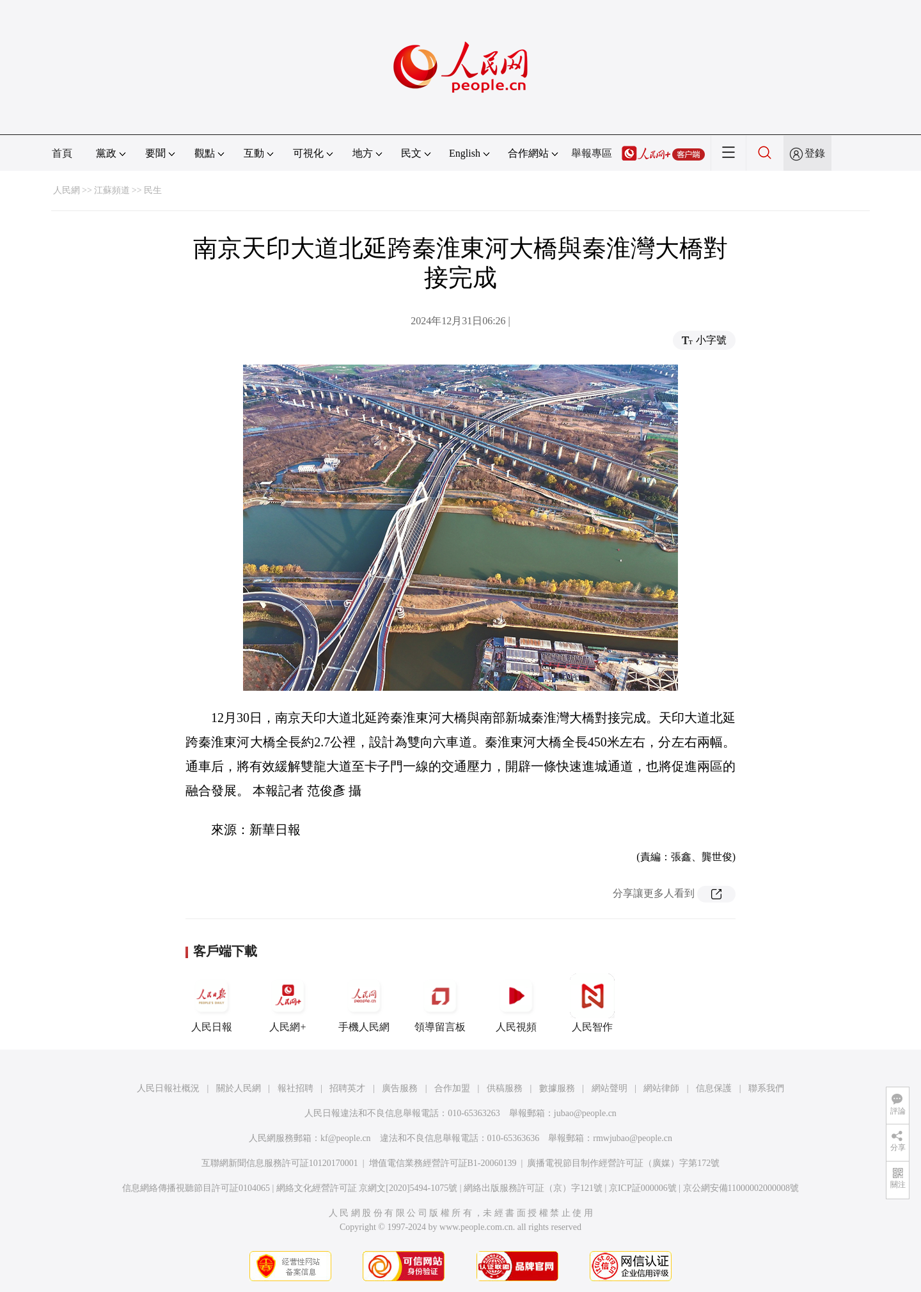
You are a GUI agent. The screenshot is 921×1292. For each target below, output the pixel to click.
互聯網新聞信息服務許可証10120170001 (279, 1163)
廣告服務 (400, 1088)
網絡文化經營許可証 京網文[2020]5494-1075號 (367, 1188)
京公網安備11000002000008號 (741, 1188)
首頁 (62, 153)
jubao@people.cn (585, 1113)
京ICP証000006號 (643, 1188)
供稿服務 (505, 1088)
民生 (153, 190)
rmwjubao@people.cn (632, 1138)
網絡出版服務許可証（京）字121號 (533, 1188)
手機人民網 (364, 1002)
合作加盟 (452, 1088)
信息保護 (714, 1088)
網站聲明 (609, 1088)
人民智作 (592, 1002)
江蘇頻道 (112, 190)
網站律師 (661, 1088)
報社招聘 (295, 1088)
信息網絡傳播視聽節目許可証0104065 (196, 1188)
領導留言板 (440, 1002)
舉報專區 (591, 153)
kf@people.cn (345, 1138)
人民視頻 (516, 1002)
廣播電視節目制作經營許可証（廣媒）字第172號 (623, 1163)
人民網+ (287, 1002)
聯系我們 (766, 1088)
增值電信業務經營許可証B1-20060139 (443, 1163)
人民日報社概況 (168, 1088)
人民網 (66, 190)
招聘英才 (347, 1088)
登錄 (815, 153)
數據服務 (557, 1088)
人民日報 (211, 1002)
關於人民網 (238, 1088)
